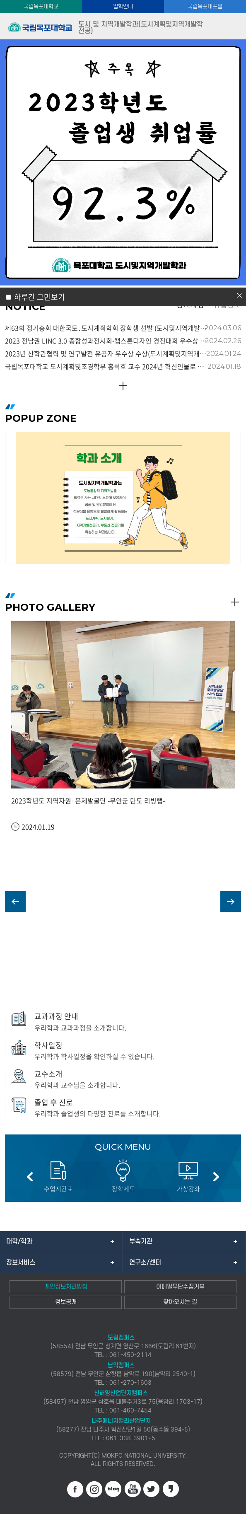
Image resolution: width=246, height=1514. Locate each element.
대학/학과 (19, 1241)
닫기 (239, 295)
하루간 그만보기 (39, 296)
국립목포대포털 (205, 6)
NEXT (230, 901)
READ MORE (123, 386)
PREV (15, 901)
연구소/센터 (145, 1262)
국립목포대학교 (41, 6)
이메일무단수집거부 (180, 1286)
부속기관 (140, 1241)
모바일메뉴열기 (232, 26)
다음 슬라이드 (216, 1176)
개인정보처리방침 (65, 1286)
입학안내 (123, 6)
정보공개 (66, 1302)
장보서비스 (20, 1262)
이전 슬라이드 (29, 1176)
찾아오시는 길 (180, 1302)
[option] (123, 498)
